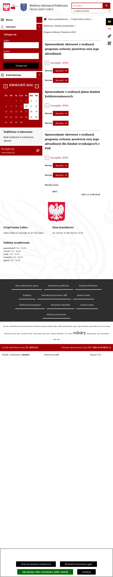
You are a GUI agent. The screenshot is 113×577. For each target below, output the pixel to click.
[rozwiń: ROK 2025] (40, 182)
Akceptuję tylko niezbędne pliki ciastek (45, 571)
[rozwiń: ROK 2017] (40, 244)
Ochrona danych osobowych (36, 564)
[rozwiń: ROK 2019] (40, 228)
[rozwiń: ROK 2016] (40, 251)
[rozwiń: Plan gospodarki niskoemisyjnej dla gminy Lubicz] (40, 374)
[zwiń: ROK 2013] (40, 274)
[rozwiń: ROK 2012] (40, 305)
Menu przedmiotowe (58, 19)
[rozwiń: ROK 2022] (40, 205)
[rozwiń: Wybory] (40, 60)
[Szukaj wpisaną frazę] (106, 6)
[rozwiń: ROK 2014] (40, 267)
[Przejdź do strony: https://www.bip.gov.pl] (109, 28)
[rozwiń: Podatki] (40, 423)
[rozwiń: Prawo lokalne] (40, 68)
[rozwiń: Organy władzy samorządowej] (40, 41)
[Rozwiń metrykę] (61, 70)
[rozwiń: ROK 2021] (40, 213)
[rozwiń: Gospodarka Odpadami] (40, 103)
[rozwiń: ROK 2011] (40, 313)
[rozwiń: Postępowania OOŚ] (40, 366)
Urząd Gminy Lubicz (81, 19)
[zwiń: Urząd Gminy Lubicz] (40, 76)
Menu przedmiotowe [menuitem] (12, 25)
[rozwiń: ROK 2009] (40, 328)
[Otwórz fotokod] (109, 43)
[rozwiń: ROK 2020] (40, 220)
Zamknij (86, 571)
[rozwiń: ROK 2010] (40, 320)
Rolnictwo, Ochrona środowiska (59, 25)
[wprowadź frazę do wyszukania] (87, 6)
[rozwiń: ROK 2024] (40, 189)
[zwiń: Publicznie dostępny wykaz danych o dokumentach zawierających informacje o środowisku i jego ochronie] (40, 144)
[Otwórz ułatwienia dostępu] (109, 21)
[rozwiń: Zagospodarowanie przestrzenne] (40, 110)
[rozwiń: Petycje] (40, 499)
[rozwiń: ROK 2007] (40, 344)
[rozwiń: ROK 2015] (40, 259)
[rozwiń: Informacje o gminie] (40, 34)
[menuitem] (21, 33)
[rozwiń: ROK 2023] (40, 197)
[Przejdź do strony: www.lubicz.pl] (109, 36)
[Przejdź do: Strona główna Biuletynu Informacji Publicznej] (45, 19)
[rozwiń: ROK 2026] (40, 174)
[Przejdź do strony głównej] (35, 7)
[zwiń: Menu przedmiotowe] (40, 26)
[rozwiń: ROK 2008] (40, 336)
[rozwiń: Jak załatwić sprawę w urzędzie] (40, 507)
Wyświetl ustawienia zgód (78, 564)
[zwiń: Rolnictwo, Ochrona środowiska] (40, 122)
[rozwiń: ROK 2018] (40, 236)
